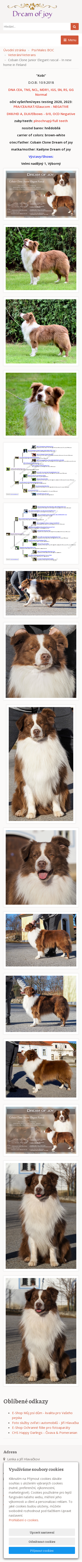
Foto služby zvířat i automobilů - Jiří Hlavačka (45, 1422)
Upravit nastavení (42, 1532)
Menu (69, 40)
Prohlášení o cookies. (24, 1520)
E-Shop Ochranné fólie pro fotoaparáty (41, 1427)
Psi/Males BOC (42, 50)
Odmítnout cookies (42, 1541)
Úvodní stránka (14, 50)
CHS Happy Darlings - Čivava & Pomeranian (44, 1432)
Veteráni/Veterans (22, 55)
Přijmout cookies (42, 1550)
